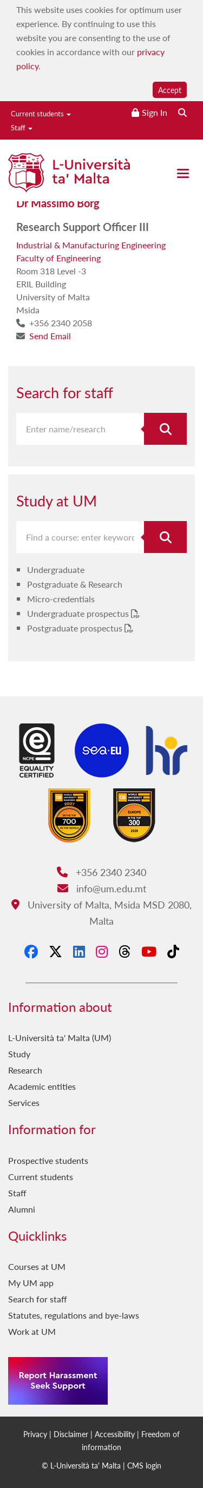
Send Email (50, 336)
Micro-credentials (61, 598)
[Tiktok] (173, 951)
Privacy (35, 1433)
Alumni (21, 1209)
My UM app (31, 1282)
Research (25, 1070)
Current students (41, 113)
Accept (169, 89)
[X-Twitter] (55, 951)
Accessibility (115, 1433)
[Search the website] (182, 112)
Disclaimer (71, 1433)
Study (19, 1054)
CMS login (144, 1465)
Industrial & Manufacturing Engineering (91, 245)
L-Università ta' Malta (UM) (59, 1037)
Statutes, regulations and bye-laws (73, 1315)
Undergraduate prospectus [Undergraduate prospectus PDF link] (79, 613)
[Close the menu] (183, 173)
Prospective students (48, 1160)
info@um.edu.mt (101, 888)
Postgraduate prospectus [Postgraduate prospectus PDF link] (76, 628)
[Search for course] (165, 537)
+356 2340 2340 (101, 872)
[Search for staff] (165, 429)
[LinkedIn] (79, 951)
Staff (21, 127)
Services (24, 1102)
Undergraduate (55, 569)
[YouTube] (148, 951)
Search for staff (37, 1299)
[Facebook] (31, 951)
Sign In (154, 112)
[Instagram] (102, 951)
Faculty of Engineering (58, 258)
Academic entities (42, 1086)
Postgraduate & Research (74, 584)
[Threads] (124, 951)
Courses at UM (37, 1266)
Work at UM (32, 1331)
